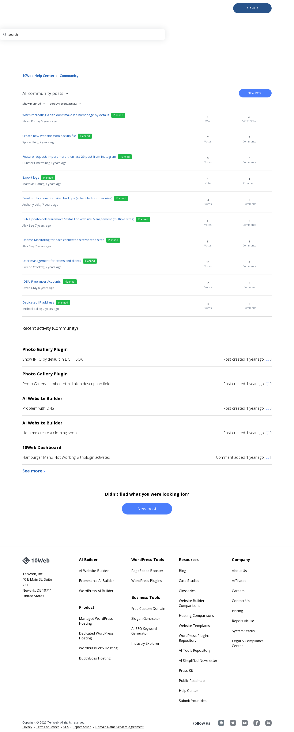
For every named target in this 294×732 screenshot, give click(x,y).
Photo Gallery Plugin (45, 349)
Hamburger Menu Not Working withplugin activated (66, 457)
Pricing (237, 611)
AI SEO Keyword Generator (144, 631)
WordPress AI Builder (96, 590)
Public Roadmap (192, 680)
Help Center (188, 690)
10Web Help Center (38, 75)
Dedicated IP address (38, 302)
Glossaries (187, 590)
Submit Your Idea (193, 700)
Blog (182, 570)
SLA (66, 727)
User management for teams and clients (51, 261)
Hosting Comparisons (196, 615)
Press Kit (186, 670)
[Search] (82, 34)
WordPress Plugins (146, 580)
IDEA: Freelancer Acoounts (41, 281)
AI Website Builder (42, 398)
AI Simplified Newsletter (198, 660)
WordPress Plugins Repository (194, 638)
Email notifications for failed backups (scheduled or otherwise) (67, 198)
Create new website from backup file (49, 136)
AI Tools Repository (195, 650)
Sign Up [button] (252, 8)
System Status (243, 631)
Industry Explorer (145, 643)
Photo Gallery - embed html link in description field (66, 383)
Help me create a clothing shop (49, 432)
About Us (239, 570)
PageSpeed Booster (147, 570)
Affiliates (239, 580)
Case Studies (189, 580)
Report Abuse (243, 620)
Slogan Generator (145, 618)
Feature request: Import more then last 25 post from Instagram (69, 156)
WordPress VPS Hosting (98, 648)
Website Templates (194, 625)
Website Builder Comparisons (191, 603)
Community (69, 75)
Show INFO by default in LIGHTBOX (52, 359)
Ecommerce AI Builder (96, 580)
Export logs (30, 177)
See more (33, 471)
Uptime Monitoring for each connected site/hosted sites (63, 240)
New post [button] (255, 93)
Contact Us (240, 600)
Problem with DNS (38, 408)
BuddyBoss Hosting (95, 658)
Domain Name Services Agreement (119, 727)
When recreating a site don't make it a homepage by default (65, 115)
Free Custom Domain (148, 608)
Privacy (27, 727)
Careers (238, 590)
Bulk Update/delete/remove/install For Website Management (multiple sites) (78, 219)
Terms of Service (47, 727)
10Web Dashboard (41, 447)
